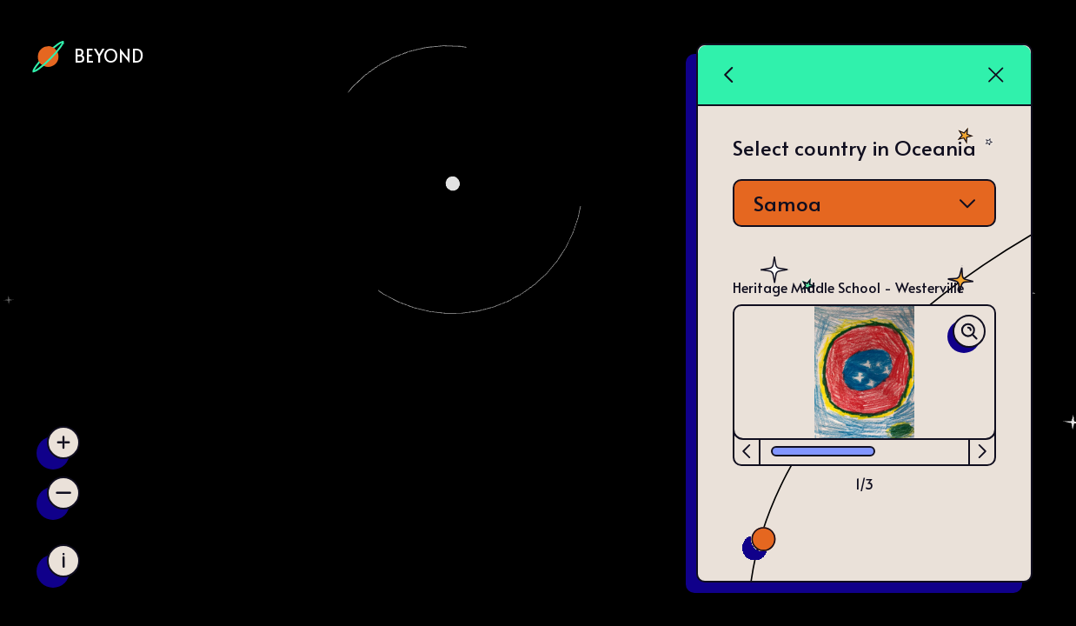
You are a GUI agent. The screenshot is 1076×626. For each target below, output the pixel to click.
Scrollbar (823, 452)
